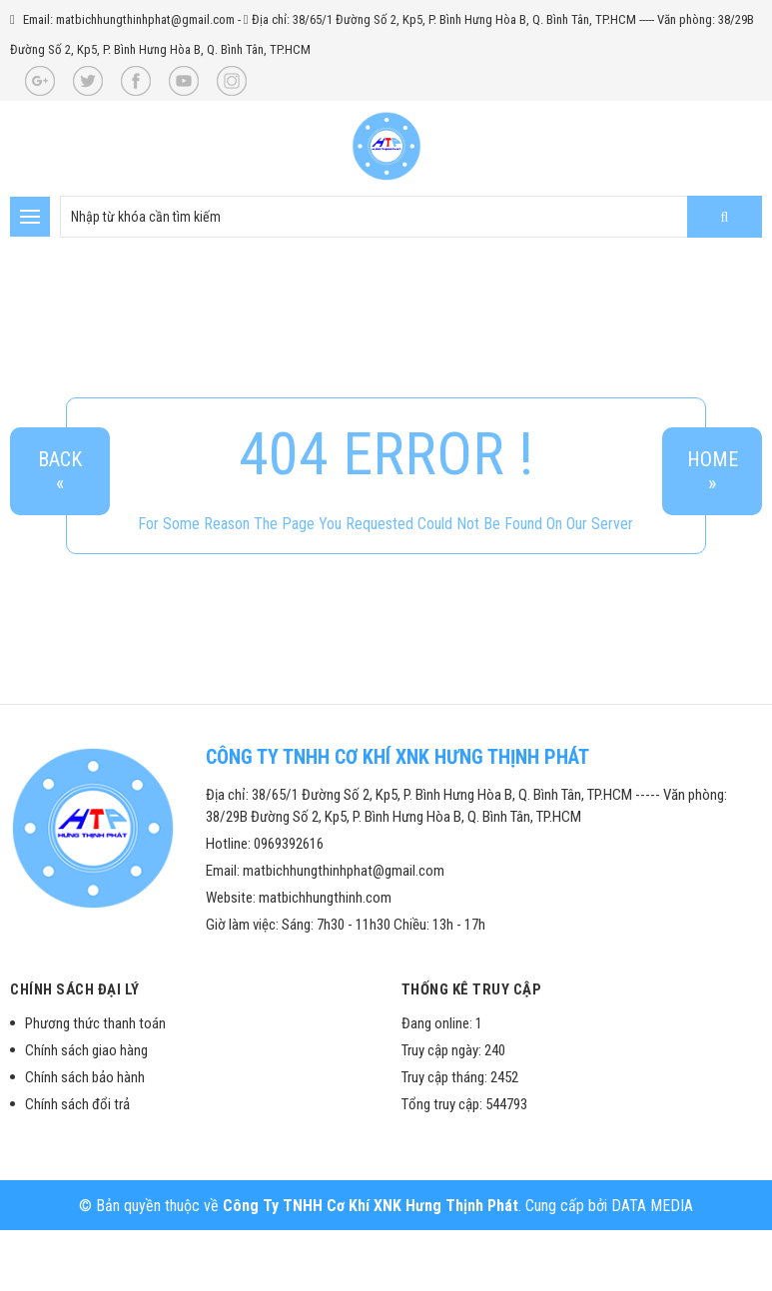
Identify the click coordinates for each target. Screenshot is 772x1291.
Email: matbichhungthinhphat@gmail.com (129, 19)
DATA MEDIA (652, 1205)
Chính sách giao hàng (86, 1050)
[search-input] (411, 217)
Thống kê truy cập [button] (471, 989)
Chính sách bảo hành (85, 1077)
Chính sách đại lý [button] (75, 989)
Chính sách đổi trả (77, 1104)
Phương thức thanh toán (95, 1023)
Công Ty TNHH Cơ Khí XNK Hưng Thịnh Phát (370, 1205)
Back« (60, 471)
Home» (712, 471)
